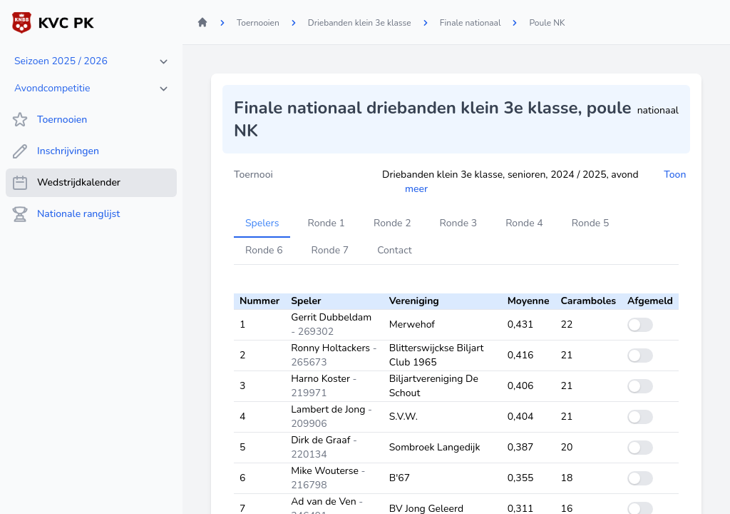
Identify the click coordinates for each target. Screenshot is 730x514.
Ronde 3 (459, 223)
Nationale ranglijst (65, 214)
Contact (394, 250)
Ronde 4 (524, 223)
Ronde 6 (264, 250)
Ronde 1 (326, 223)
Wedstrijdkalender (65, 182)
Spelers (262, 223)
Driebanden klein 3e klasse (359, 23)
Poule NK (547, 23)
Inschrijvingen (55, 151)
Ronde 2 (392, 223)
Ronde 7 (330, 250)
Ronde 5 (591, 223)
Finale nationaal (470, 23)
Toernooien (49, 119)
